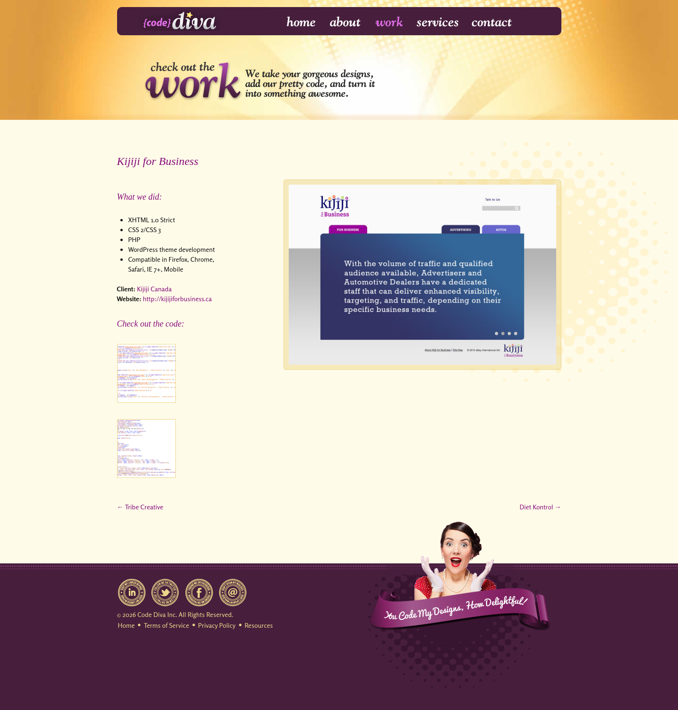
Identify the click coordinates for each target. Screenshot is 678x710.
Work (389, 22)
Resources (258, 625)
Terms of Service (166, 625)
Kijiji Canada (154, 289)
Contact (491, 22)
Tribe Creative (144, 507)
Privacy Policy (217, 625)
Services (437, 22)
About (346, 22)
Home (295, 22)
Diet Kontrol (536, 507)
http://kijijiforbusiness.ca (177, 299)
